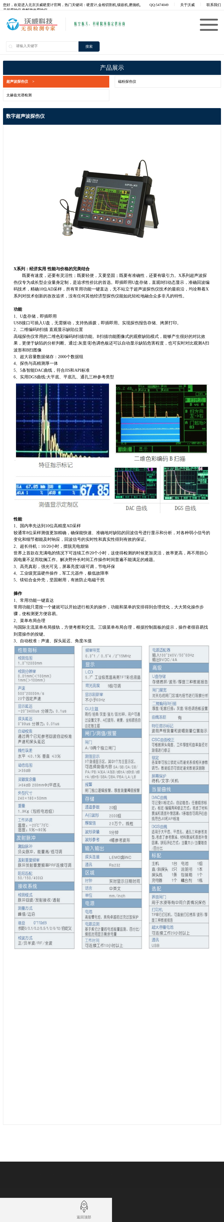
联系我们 (213, 5)
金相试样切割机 (42, 1174)
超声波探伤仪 (14, 81)
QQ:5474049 (154, 5)
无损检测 (110, 1174)
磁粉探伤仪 (121, 81)
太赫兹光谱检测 (12, 95)
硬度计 (132, 1174)
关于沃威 (187, 5)
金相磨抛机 (157, 1174)
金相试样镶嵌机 (79, 1174)
